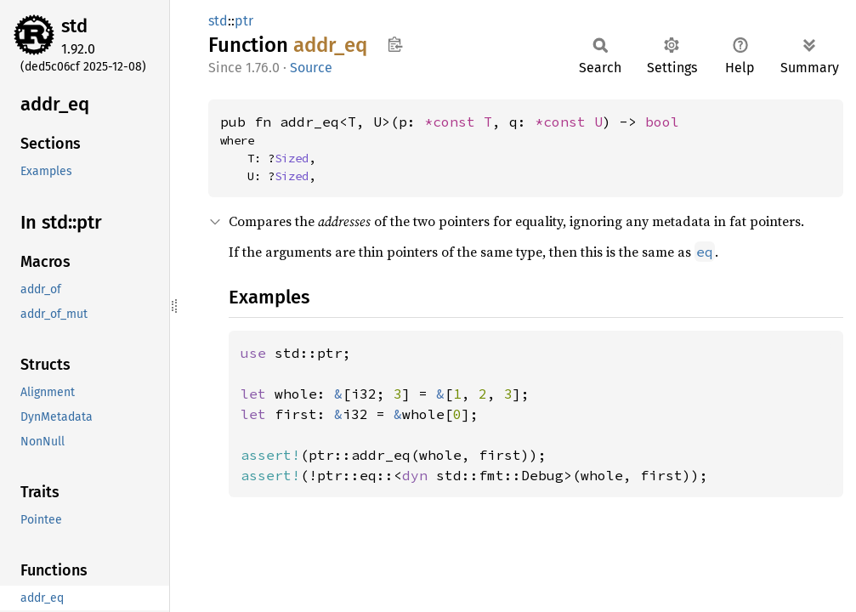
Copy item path (395, 44)
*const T (458, 121)
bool (662, 121)
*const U (569, 121)
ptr (244, 21)
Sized (292, 158)
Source (311, 68)
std (74, 25)
